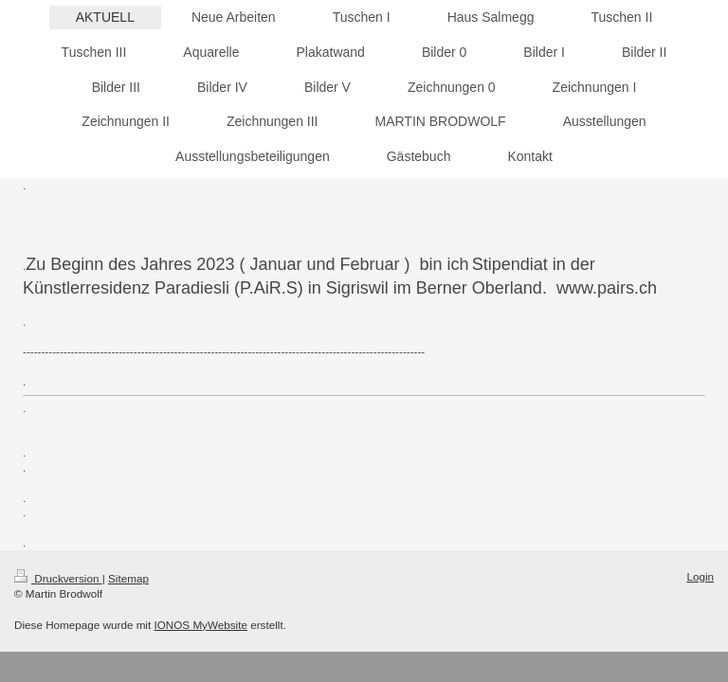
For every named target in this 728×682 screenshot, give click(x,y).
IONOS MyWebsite (200, 625)
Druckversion (58, 578)
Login (700, 576)
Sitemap (128, 578)
